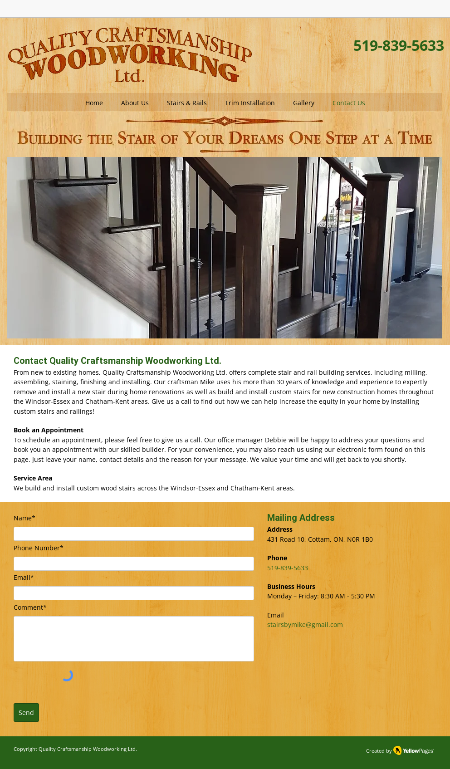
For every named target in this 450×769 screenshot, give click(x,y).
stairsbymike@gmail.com (305, 624)
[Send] (26, 712)
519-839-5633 (287, 567)
